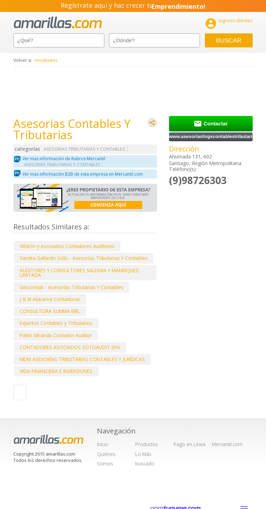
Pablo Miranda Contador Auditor (56, 335)
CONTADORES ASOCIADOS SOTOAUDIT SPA (70, 347)
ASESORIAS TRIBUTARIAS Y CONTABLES (84, 149)
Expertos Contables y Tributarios (56, 323)
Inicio (102, 444)
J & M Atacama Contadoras (50, 299)
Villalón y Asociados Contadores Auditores (67, 246)
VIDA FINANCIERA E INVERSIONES (56, 371)
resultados (46, 60)
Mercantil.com (227, 444)
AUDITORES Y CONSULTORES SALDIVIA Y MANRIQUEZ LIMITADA (79, 273)
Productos (146, 444)
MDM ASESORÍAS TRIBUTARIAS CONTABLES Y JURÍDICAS (82, 359)
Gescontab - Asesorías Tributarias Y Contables (71, 287)
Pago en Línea (190, 444)
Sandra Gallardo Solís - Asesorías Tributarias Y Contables (84, 258)
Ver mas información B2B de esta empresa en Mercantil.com (82, 174)
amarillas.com (57, 22)
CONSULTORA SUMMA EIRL (50, 311)
